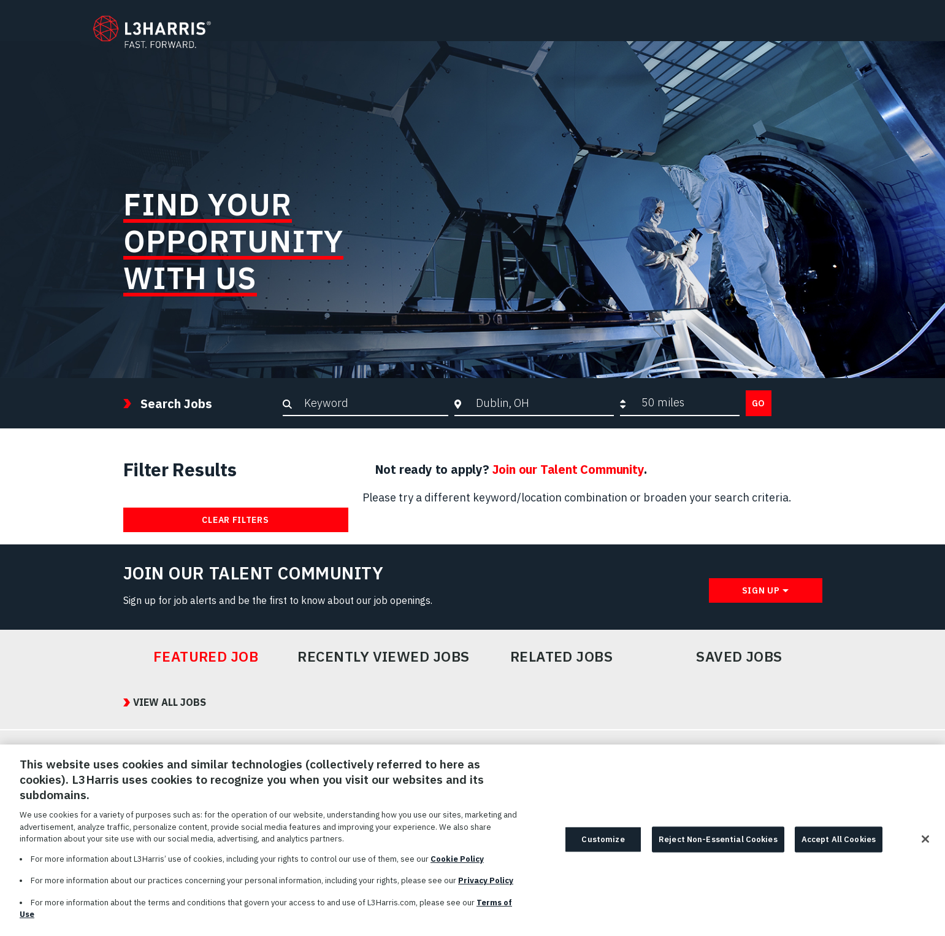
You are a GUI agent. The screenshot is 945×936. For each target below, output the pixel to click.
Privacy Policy (485, 886)
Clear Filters (235, 519)
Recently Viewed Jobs (383, 656)
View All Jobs (169, 702)
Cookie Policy (457, 864)
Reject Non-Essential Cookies (718, 845)
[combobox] (542, 402)
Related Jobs (561, 656)
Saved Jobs (739, 656)
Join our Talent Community (568, 469)
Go (758, 403)
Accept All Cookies (839, 845)
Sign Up (761, 590)
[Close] (925, 845)
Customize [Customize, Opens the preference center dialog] (602, 845)
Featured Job (206, 656)
